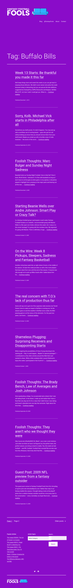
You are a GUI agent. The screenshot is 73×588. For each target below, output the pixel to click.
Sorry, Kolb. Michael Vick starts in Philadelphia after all (34, 120)
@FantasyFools (49, 21)
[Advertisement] (36, 40)
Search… (51, 534)
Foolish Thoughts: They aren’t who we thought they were (35, 431)
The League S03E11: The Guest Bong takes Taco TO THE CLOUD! (14, 549)
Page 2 (16, 521)
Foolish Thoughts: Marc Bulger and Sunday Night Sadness (33, 165)
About (57, 21)
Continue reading (43, 139)
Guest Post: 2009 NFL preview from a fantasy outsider (32, 476)
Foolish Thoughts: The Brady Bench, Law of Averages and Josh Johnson (36, 386)
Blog (40, 21)
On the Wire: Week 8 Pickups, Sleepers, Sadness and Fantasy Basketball (35, 255)
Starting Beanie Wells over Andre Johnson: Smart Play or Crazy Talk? (35, 210)
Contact (63, 21)
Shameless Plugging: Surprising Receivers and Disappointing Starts (33, 341)
